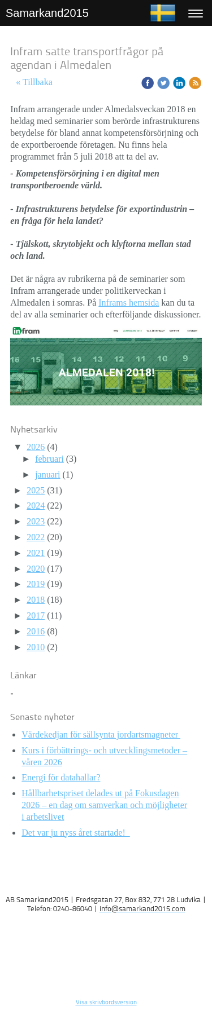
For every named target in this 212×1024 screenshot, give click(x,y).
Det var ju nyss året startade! (75, 832)
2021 (36, 553)
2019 (36, 584)
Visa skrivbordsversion (106, 1003)
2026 (36, 447)
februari (49, 459)
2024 (36, 505)
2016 (36, 631)
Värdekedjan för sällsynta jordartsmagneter (100, 734)
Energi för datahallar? (60, 777)
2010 (36, 647)
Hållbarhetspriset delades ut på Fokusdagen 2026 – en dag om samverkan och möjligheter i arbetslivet (104, 805)
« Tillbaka (34, 82)
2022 (36, 537)
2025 (36, 490)
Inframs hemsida (128, 302)
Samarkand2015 (47, 13)
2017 (36, 615)
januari (47, 474)
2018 (36, 599)
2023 (36, 521)
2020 (36, 568)
